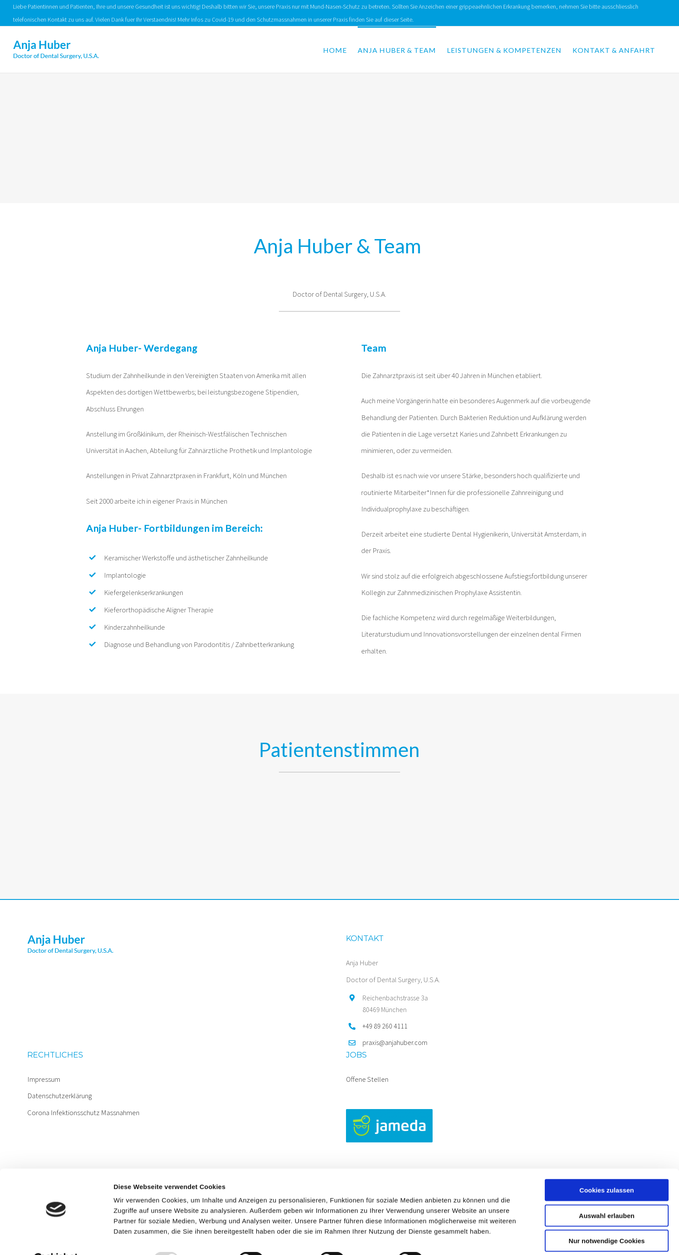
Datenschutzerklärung (59, 1095)
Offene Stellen (367, 1079)
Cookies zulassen (606, 1168)
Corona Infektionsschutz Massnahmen (83, 1112)
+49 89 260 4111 (384, 1026)
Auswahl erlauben (606, 1194)
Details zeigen (460, 1238)
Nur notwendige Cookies (607, 1219)
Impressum (43, 1079)
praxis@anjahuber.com (394, 1042)
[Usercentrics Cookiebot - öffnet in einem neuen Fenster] (56, 1238)
